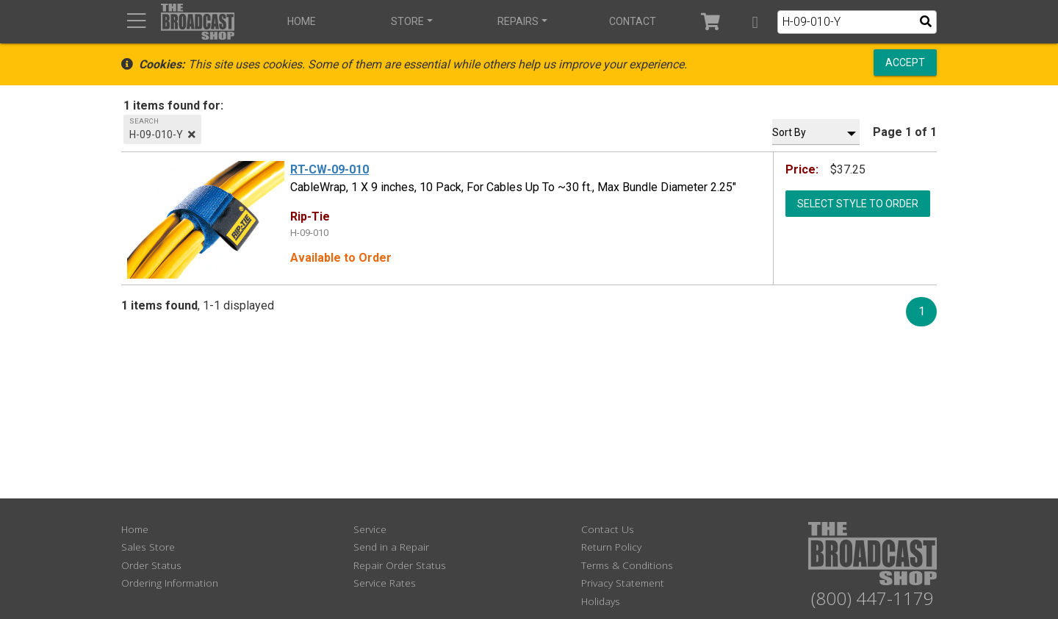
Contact (632, 21)
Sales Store (148, 547)
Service (369, 529)
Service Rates (384, 583)
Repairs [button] (518, 21)
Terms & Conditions (627, 565)
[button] (755, 22)
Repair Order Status (399, 565)
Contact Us (607, 529)
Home (301, 21)
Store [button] (407, 21)
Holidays (600, 601)
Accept (905, 62)
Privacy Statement (622, 583)
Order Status (151, 565)
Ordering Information (169, 583)
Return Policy (611, 547)
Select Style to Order (857, 203)
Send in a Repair (391, 547)
